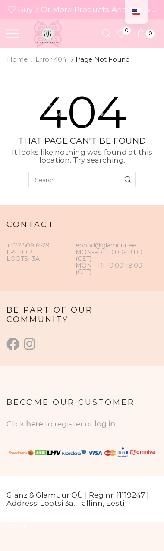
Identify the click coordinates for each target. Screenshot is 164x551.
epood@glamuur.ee (106, 245)
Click (16, 424)
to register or (69, 424)
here (34, 424)
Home (17, 59)
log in (105, 424)
